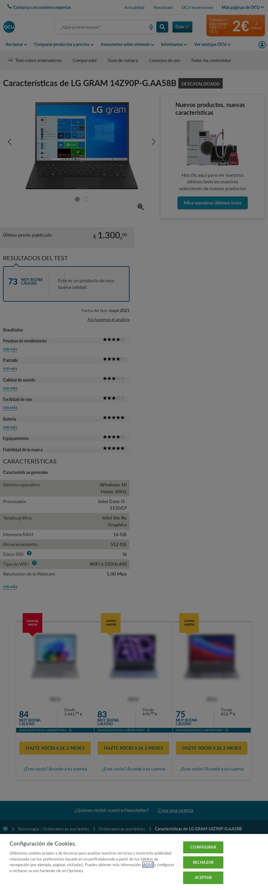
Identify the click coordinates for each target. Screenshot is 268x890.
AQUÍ (148, 864)
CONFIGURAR (203, 847)
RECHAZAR (203, 862)
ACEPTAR (203, 877)
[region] (134, 862)
